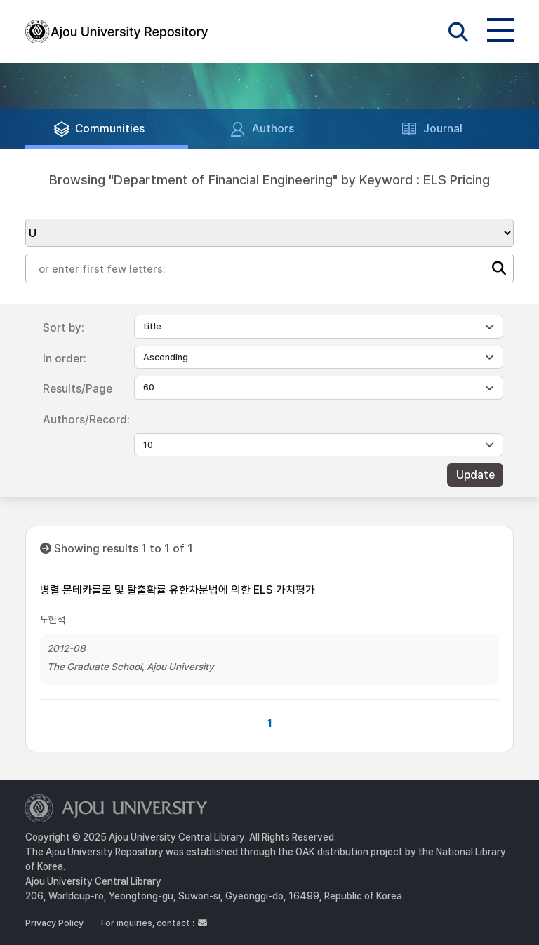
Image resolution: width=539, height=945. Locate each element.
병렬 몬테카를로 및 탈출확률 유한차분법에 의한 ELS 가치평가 (177, 590)
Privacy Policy (54, 923)
